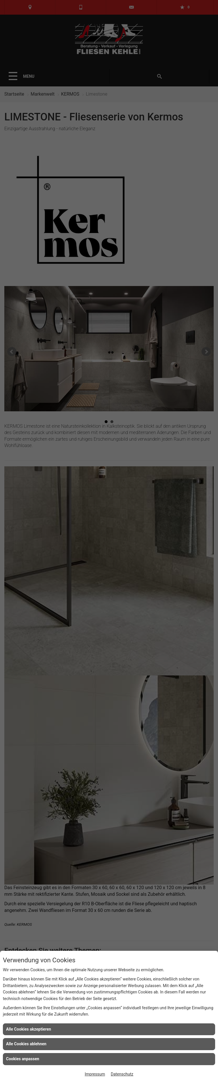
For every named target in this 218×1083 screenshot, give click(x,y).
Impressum (95, 1074)
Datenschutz (122, 1074)
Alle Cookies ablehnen (26, 1044)
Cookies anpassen (22, 1059)
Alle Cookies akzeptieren (28, 1029)
